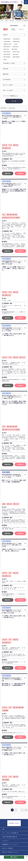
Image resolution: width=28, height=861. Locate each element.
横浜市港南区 (7, 54)
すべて (5, 29)
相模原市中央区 (7, 44)
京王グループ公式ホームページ (9, 852)
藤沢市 (5, 59)
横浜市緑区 (16, 54)
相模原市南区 (16, 41)
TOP (2, 20)
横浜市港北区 (7, 51)
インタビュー (5, 840)
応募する (20, 173)
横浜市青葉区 (7, 57)
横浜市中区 (6, 49)
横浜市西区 (16, 46)
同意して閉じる (14, 857)
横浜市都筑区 (16, 57)
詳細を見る (7, 173)
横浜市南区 (14, 49)
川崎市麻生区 (16, 39)
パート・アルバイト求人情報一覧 (9, 832)
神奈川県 (12, 20)
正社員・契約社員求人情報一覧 (9, 836)
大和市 (15, 44)
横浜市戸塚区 (16, 51)
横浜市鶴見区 (7, 46)
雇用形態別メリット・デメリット (9, 844)
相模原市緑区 (7, 39)
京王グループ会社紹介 (7, 848)
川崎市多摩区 (7, 41)
